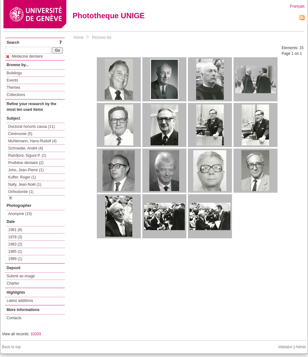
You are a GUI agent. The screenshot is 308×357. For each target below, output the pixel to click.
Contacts (14, 318)
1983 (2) (15, 244)
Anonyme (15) (20, 214)
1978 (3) (15, 237)
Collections (16, 95)
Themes (13, 87)
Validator (285, 347)
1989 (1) (15, 259)
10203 (35, 334)
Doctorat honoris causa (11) (31, 126)
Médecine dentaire (24, 56)
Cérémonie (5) (20, 134)
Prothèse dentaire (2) (26, 163)
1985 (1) (15, 251)
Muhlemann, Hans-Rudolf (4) (32, 141)
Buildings (14, 73)
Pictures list (101, 37)
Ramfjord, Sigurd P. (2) (27, 155)
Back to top (11, 347)
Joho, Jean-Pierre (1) (26, 170)
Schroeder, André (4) (25, 148)
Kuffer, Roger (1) (22, 177)
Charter (13, 283)
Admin (300, 347)
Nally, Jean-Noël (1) (24, 184)
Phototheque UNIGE (109, 15)
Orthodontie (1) (21, 192)
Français (297, 6)
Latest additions (20, 300)
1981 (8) (15, 230)
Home (79, 37)
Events (12, 80)
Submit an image (21, 276)
